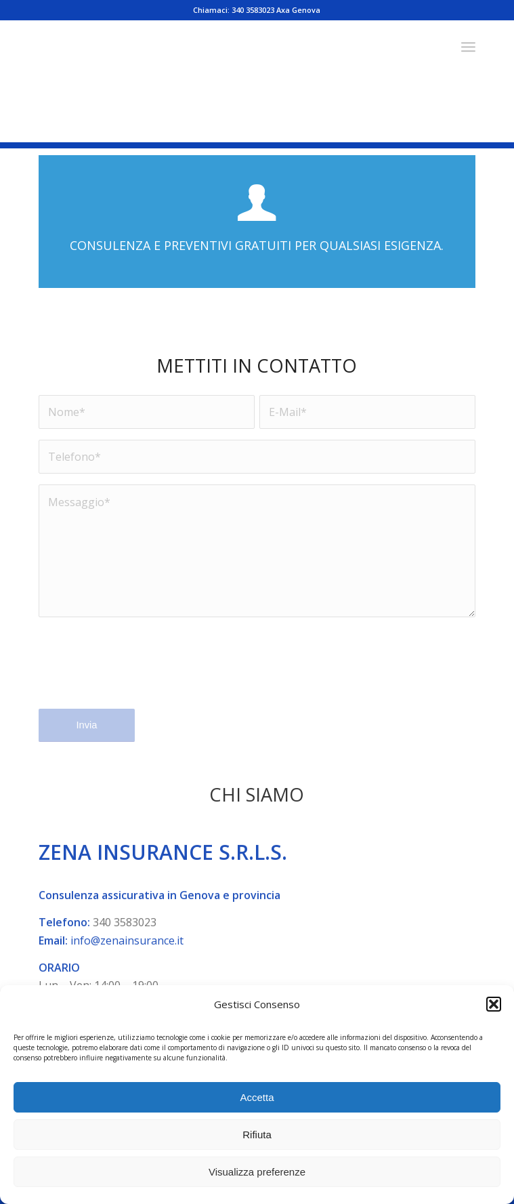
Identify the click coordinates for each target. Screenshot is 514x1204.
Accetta (257, 1097)
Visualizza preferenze (257, 1172)
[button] (493, 1004)
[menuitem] (468, 46)
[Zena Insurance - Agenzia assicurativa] (213, 47)
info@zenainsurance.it (127, 963)
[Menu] (468, 46)
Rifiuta (257, 1134)
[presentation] (141, 671)
